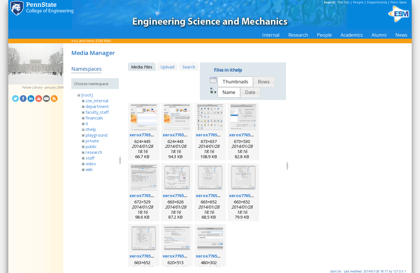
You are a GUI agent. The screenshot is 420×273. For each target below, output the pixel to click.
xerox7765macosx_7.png (221, 195)
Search (188, 67)
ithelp (91, 129)
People (358, 2)
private (92, 141)
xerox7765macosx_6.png (188, 195)
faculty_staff (97, 112)
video (91, 163)
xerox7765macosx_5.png (154, 195)
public (91, 146)
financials (94, 118)
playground (96, 135)
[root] (87, 95)
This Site (344, 2)
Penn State (399, 2)
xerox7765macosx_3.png (221, 135)
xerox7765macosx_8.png (254, 195)
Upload (167, 67)
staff (90, 158)
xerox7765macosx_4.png (254, 135)
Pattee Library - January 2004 (42, 87)
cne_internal (97, 100)
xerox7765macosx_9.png (154, 256)
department (97, 106)
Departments (377, 2)
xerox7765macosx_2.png (188, 135)
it (87, 123)
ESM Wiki (103, 40)
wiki (89, 169)
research (94, 152)
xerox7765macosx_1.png (154, 135)
